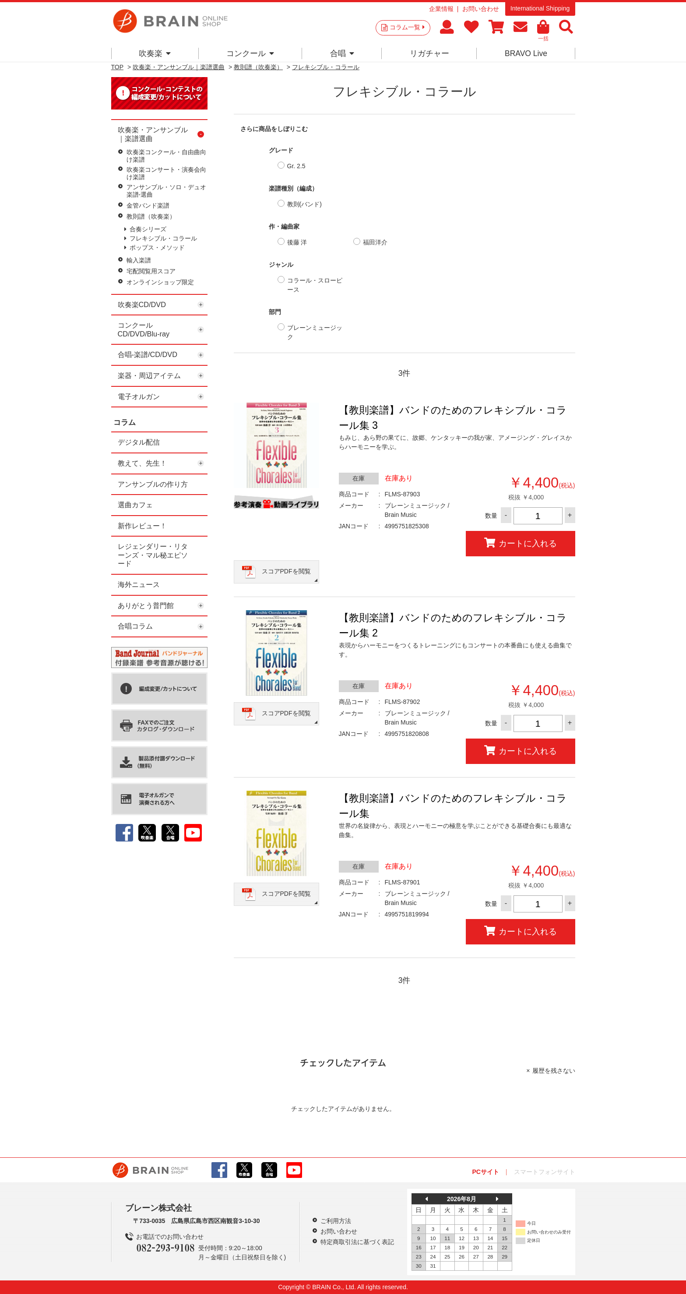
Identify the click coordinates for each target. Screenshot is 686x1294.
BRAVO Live (526, 53)
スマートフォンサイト (544, 1171)
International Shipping (540, 8)
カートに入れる (520, 543)
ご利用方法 (335, 1220)
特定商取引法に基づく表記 (357, 1241)
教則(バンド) (304, 204)
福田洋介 (375, 242)
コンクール (250, 53)
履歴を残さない (553, 1070)
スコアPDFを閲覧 (286, 571)
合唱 (342, 53)
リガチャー (429, 53)
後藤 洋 (297, 242)
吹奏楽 (155, 53)
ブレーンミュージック (314, 332)
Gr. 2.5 (296, 166)
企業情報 (441, 8)
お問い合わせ (480, 8)
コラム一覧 (407, 27)
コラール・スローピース (314, 285)
